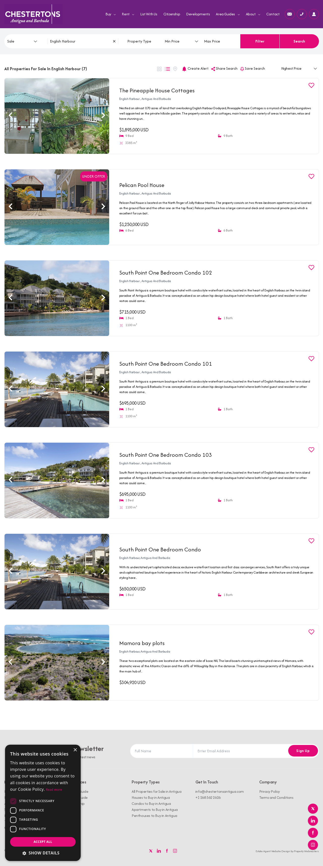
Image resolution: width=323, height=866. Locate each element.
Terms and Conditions (276, 797)
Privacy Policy (269, 791)
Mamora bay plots (142, 643)
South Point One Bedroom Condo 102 (165, 273)
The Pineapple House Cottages (157, 90)
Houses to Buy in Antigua (151, 797)
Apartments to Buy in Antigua (155, 809)
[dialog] (43, 803)
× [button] (75, 750)
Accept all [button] (43, 842)
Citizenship (171, 14)
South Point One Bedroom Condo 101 (165, 364)
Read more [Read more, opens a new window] (54, 789)
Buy (110, 14)
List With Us (148, 14)
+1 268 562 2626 (208, 797)
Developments (198, 14)
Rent (128, 14)
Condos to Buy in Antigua (151, 803)
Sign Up (302, 751)
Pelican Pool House (141, 185)
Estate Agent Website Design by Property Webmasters (287, 851)
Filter (259, 41)
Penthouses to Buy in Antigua (154, 815)
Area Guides (228, 14)
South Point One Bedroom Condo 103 (165, 455)
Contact (272, 14)
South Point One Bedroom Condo (160, 549)
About (253, 14)
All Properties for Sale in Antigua (156, 791)
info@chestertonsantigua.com (219, 791)
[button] (43, 853)
